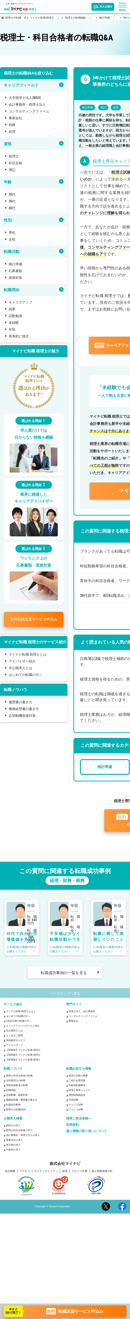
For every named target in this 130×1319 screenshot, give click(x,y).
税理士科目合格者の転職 (19, 1075)
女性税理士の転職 (15, 1080)
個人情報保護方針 (102, 1171)
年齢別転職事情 (77, 1085)
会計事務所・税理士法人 (27, 104)
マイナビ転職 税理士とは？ (21, 1011)
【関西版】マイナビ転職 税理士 (23, 1054)
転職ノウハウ (13, 1068)
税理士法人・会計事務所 (82, 1011)
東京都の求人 (13, 1144)
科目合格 (15, 163)
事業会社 (15, 118)
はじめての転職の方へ (25, 675)
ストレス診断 (76, 1109)
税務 (12, 125)
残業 (12, 309)
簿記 (12, 170)
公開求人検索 (13, 1118)
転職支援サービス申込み (33, 619)
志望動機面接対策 (22, 716)
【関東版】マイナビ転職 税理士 (23, 1050)
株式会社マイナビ (65, 1164)
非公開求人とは (20, 668)
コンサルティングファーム (29, 111)
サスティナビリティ (46, 1171)
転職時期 (11, 1090)
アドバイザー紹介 (22, 661)
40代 (12, 208)
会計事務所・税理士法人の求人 (23, 1135)
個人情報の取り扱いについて (86, 1131)
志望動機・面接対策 (17, 1095)
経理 (12, 131)
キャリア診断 (76, 1104)
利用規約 (72, 1124)
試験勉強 (15, 316)
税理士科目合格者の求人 (19, 1130)
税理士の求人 (13, 1125)
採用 (64, 1171)
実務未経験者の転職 (17, 1085)
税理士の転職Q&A (16, 1109)
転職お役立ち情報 (78, 1068)
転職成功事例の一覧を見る (64, 973)
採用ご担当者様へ (78, 1118)
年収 (12, 329)
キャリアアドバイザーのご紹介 (23, 1025)
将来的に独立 (19, 336)
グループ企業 (79, 1171)
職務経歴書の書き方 (24, 709)
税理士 (14, 156)
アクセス (25, 1171)
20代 (12, 194)
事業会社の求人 (14, 1140)
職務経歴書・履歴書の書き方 (21, 1099)
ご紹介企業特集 (77, 1080)
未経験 (14, 323)
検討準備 (15, 264)
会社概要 (10, 1171)
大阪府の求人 (13, 1149)
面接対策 (15, 278)
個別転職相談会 (77, 1095)
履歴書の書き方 (20, 702)
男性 (12, 233)
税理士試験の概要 (78, 1075)
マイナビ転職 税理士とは (27, 654)
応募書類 (15, 271)
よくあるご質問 (14, 1035)
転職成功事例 (13, 1104)
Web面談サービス (15, 1040)
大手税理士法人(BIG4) (25, 98)
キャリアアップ (20, 302)
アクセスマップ (14, 1045)
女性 (12, 239)
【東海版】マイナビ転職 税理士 (23, 1059)
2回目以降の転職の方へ (19, 1021)
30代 (12, 201)
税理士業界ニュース (79, 1090)
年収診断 (73, 1099)
